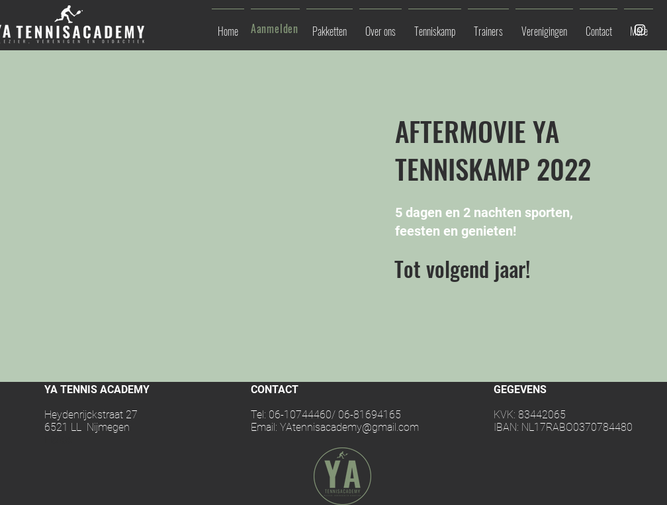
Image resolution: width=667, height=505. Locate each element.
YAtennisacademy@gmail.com (349, 427)
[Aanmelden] (276, 28)
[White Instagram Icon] (640, 30)
